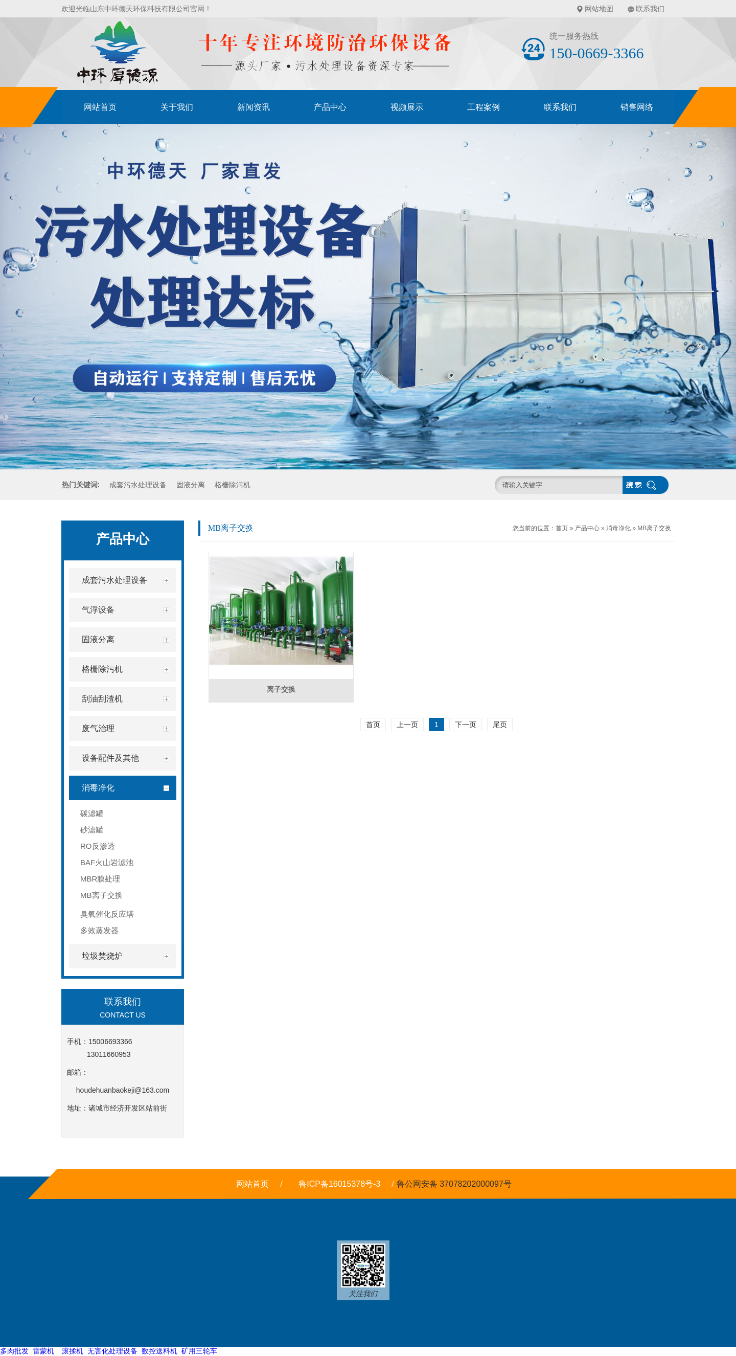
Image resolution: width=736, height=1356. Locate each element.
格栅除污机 (232, 485)
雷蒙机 (43, 1351)
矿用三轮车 (199, 1351)
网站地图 (599, 9)
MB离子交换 (654, 528)
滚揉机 (72, 1351)
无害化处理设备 (112, 1351)
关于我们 (176, 107)
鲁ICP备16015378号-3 (339, 1184)
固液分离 (190, 485)
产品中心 (330, 107)
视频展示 (406, 107)
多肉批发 (14, 1351)
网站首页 (100, 107)
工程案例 (483, 107)
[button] (290, 462)
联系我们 (650, 9)
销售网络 (636, 107)
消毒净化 (618, 528)
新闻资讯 (253, 107)
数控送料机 (159, 1351)
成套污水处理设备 (138, 485)
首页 (562, 528)
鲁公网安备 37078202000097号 (455, 1184)
